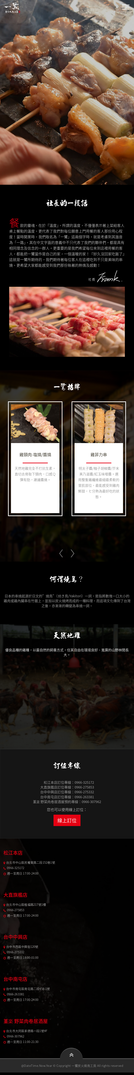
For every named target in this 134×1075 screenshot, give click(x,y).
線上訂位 (67, 818)
